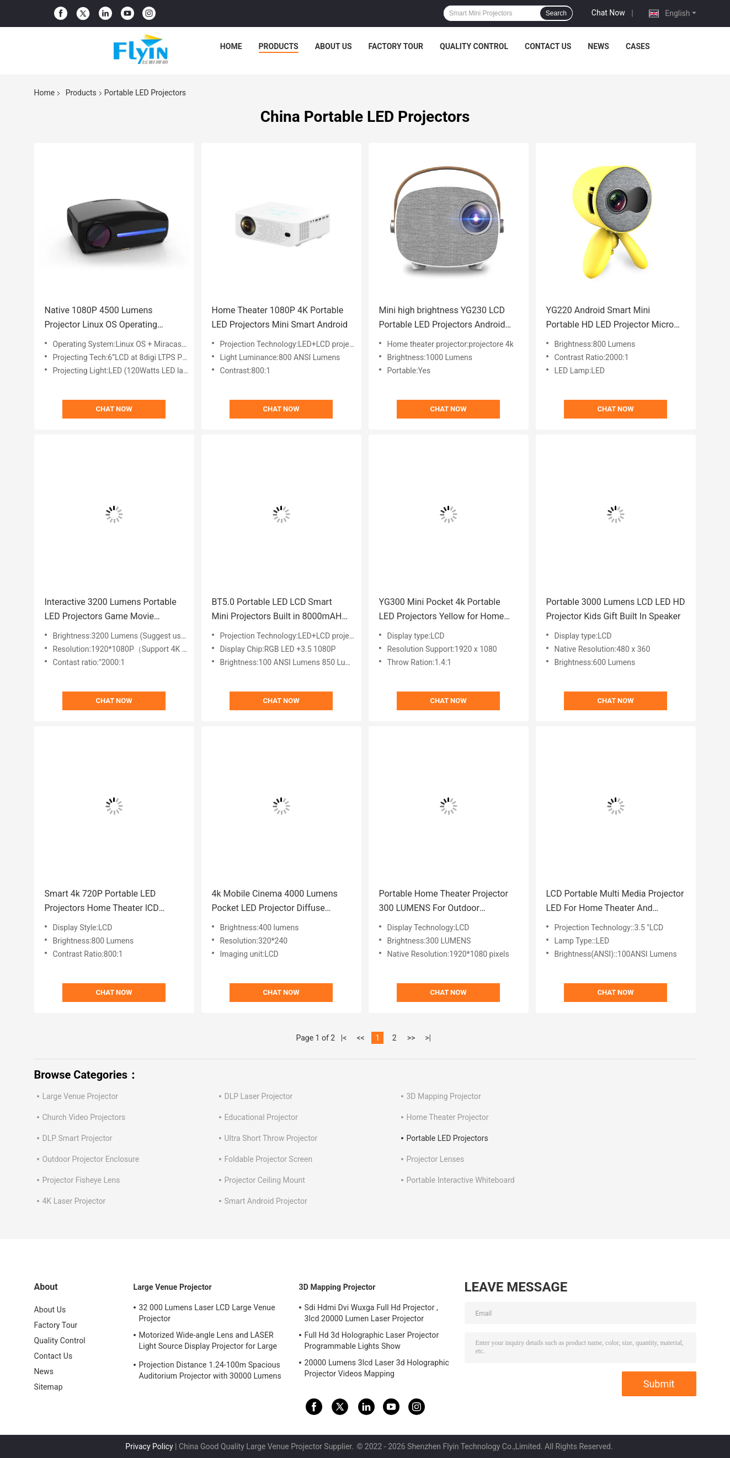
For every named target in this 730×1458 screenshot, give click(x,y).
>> (411, 1037)
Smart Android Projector (266, 1201)
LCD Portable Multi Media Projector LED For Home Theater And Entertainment (615, 901)
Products (279, 46)
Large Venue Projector (80, 1096)
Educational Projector (261, 1117)
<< (360, 1037)
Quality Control (474, 46)
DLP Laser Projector (259, 1096)
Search (556, 13)
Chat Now (608, 12)
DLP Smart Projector (77, 1138)
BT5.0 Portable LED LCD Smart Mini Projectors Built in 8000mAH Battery (277, 610)
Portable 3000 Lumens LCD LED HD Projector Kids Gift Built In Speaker (615, 609)
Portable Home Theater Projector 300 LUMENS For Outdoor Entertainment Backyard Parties (443, 901)
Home (231, 46)
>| (428, 1037)
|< (344, 1037)
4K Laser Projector (74, 1201)
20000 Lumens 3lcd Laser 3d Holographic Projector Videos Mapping (377, 1368)
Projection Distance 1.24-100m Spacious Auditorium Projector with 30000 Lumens (210, 1370)
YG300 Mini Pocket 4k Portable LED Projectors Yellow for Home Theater (441, 610)
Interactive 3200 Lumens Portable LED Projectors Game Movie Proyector (111, 610)
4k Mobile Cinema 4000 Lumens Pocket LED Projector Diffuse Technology (275, 901)
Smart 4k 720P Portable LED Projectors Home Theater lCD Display (102, 901)
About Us (333, 46)
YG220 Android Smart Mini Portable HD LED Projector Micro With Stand (610, 318)
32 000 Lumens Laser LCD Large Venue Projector (207, 1313)
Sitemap (48, 1386)
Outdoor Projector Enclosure (91, 1159)
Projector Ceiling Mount (265, 1180)
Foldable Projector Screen (269, 1159)
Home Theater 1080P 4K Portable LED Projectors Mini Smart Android (280, 317)
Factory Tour (396, 46)
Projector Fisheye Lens (81, 1180)
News (598, 46)
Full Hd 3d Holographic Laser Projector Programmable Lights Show (372, 1340)
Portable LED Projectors (447, 1138)
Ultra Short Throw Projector (271, 1138)
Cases (638, 46)
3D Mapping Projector (444, 1096)
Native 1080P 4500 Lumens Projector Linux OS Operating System (101, 318)
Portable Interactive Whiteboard (461, 1180)
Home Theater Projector (448, 1117)
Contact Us (548, 46)
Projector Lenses (436, 1159)
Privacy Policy (149, 1446)
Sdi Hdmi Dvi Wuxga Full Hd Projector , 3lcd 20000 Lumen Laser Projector (371, 1313)
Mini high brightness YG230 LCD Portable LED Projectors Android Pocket (442, 318)
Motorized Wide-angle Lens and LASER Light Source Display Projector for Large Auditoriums (208, 1342)
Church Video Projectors (84, 1117)
